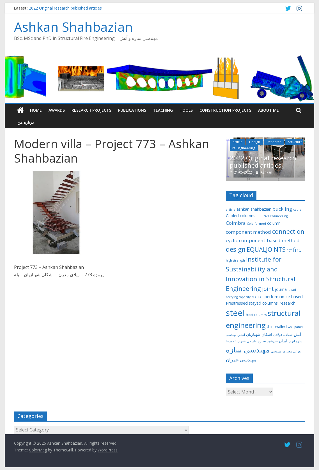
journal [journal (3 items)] (281, 289)
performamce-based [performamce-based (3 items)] (284, 296)
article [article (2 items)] (230, 210)
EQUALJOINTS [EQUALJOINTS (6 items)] (266, 249)
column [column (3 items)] (274, 223)
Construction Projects (225, 110)
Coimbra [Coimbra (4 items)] (236, 223)
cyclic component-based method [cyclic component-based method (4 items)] (263, 240)
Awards (57, 110)
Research (274, 142)
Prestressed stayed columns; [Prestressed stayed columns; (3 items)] (252, 303)
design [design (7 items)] (235, 249)
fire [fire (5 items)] (297, 249)
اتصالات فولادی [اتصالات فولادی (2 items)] (283, 335)
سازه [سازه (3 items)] (262, 340)
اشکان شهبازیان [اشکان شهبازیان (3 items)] (259, 334)
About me (268, 110)
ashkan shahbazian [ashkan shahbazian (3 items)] (254, 209)
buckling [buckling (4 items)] (282, 209)
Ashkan (266, 172)
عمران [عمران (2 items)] (241, 341)
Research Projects (91, 110)
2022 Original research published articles (65, 8)
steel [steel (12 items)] (235, 312)
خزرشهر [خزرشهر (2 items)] (272, 341)
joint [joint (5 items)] (268, 289)
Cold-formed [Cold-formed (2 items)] (256, 224)
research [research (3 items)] (287, 303)
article (237, 142)
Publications (132, 110)
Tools (186, 110)
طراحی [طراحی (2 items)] (251, 341)
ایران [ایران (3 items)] (283, 340)
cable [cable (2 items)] (297, 210)
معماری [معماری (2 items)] (287, 351)
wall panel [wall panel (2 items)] (295, 327)
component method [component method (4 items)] (248, 232)
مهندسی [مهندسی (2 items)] (276, 351)
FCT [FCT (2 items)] (289, 251)
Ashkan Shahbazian (73, 26)
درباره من (25, 122)
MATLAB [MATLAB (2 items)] (257, 297)
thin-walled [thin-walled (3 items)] (277, 326)
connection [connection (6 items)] (288, 231)
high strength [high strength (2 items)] (235, 260)
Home (36, 110)
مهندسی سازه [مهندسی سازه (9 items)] (248, 350)
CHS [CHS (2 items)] (259, 216)
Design (254, 142)
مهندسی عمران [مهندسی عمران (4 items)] (241, 359)
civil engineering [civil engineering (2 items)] (275, 216)
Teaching (163, 110)
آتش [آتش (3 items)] (297, 334)
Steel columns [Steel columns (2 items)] (256, 315)
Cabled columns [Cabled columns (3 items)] (240, 215)
